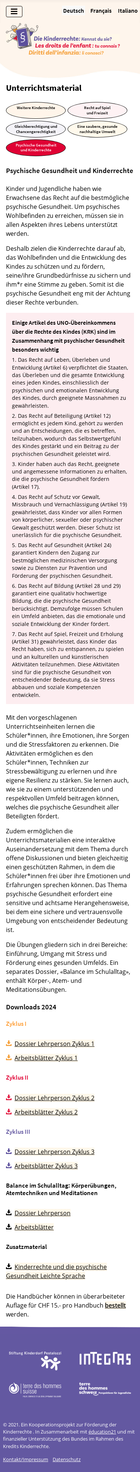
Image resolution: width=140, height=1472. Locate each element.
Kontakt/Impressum (25, 1459)
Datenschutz (67, 1459)
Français (101, 10)
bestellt (115, 1305)
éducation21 (102, 1431)
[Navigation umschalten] (14, 11)
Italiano (128, 10)
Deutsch (73, 10)
